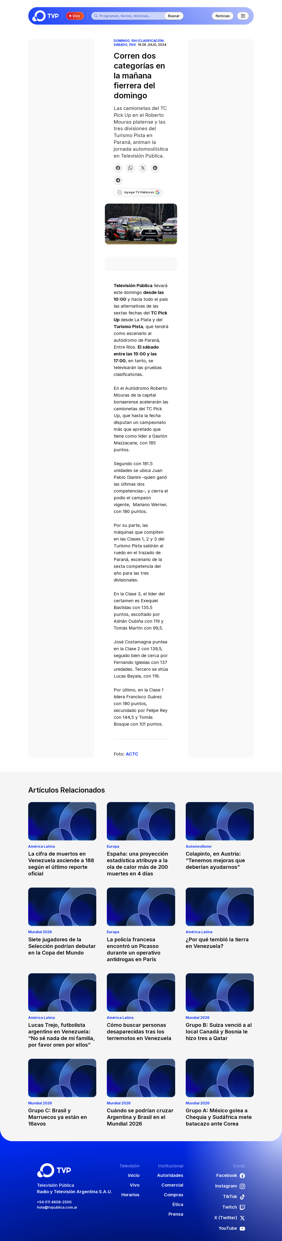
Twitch (233, 1207)
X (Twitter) (229, 1218)
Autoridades (170, 1175)
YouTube (232, 1228)
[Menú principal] (243, 16)
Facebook (230, 1175)
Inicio (133, 1175)
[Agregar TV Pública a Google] (138, 192)
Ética (178, 1204)
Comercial (172, 1185)
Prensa (176, 1214)
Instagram (230, 1186)
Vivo (74, 16)
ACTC (132, 754)
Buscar (174, 16)
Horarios (130, 1194)
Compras (173, 1194)
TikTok (234, 1197)
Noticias (223, 16)
